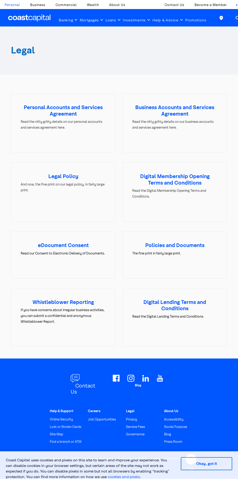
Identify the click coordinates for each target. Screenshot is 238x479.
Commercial (66, 5)
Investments (134, 20)
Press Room (173, 442)
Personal (12, 5)
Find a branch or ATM (65, 442)
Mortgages (89, 20)
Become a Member (211, 5)
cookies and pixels (124, 476)
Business (37, 5)
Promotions (195, 20)
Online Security (61, 419)
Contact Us (174, 5)
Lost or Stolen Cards (65, 427)
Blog (167, 434)
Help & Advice (165, 20)
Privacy (131, 419)
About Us (117, 5)
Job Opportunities (102, 419)
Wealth (93, 5)
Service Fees (135, 427)
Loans (111, 20)
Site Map (56, 434)
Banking (66, 20)
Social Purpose (175, 427)
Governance (135, 434)
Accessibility (173, 419)
